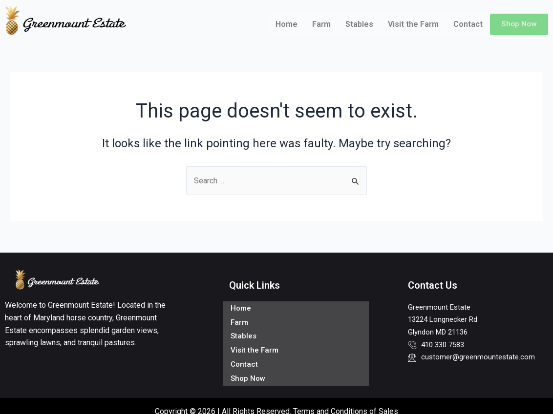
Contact (467, 24)
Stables (358, 24)
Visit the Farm (412, 24)
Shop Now (518, 24)
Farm (320, 24)
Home (286, 24)
